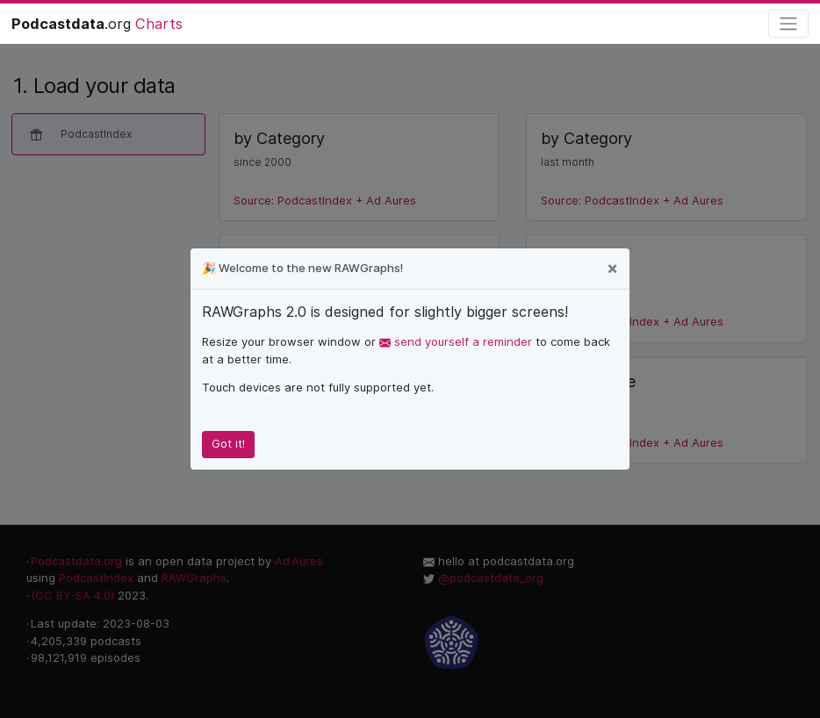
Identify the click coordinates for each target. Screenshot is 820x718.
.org (97, 23)
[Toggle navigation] (788, 24)
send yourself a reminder (455, 341)
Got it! (228, 443)
